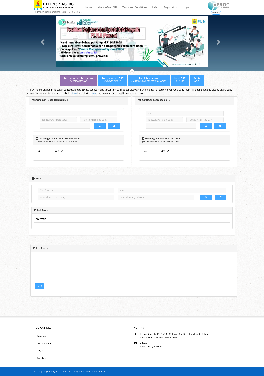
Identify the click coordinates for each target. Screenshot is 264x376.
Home (88, 7)
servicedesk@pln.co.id (151, 346)
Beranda (41, 336)
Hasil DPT (180, 80)
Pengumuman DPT (112, 80)
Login (186, 7)
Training (216, 12)
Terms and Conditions (134, 7)
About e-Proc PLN (107, 7)
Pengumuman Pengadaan (79, 80)
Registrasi (42, 358)
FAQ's (155, 7)
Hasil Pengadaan (148, 80)
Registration (170, 7)
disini (74, 93)
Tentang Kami (44, 343)
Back (39, 285)
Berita (196, 80)
